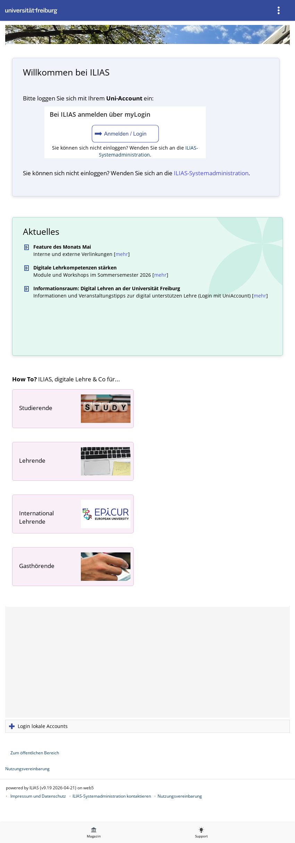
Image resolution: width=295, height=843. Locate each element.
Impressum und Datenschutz (38, 796)
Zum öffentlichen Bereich (34, 753)
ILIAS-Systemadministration (148, 151)
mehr (122, 254)
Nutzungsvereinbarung (27, 769)
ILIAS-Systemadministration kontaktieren (112, 796)
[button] (147, 726)
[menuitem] (279, 10)
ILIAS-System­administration (211, 173)
